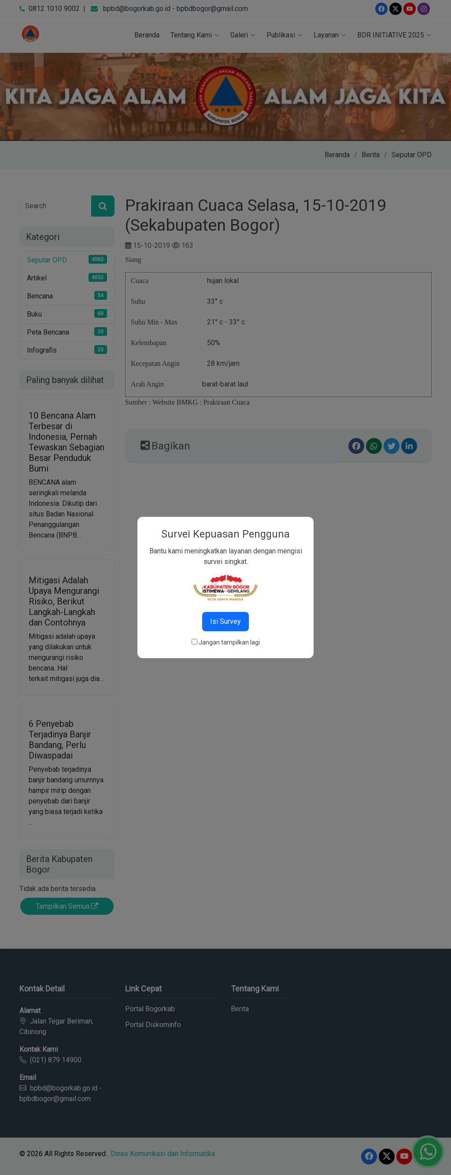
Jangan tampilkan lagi (229, 642)
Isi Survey (225, 621)
